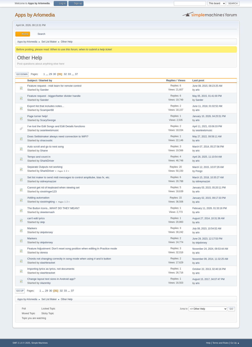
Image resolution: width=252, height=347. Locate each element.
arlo (197, 89)
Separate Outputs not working (44, 166)
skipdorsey (46, 232)
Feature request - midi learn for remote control (54, 85)
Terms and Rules (220, 343)
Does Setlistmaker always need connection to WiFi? (57, 136)
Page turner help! (37, 116)
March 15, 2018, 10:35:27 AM (208, 177)
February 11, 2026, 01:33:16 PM (209, 208)
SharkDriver (47, 160)
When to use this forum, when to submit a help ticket (81, 49)
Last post (198, 80)
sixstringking (47, 201)
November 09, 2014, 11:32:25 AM (210, 259)
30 (54, 74)
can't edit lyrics (36, 218)
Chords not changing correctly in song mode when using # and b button (69, 258)
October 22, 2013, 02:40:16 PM (209, 269)
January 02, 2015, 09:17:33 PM (209, 198)
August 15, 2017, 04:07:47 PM (208, 279)
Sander (44, 89)
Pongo (199, 171)
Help (208, 343)
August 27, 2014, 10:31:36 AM (208, 218)
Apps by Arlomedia (35, 14)
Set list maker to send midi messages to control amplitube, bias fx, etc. (68, 177)
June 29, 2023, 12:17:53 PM (207, 238)
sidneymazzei (48, 181)
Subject (32, 80)
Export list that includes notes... (45, 106)
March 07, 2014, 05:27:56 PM (208, 146)
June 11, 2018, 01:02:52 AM (207, 106)
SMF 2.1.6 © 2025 (21, 343)
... (47, 74)
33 (69, 74)
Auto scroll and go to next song (45, 146)
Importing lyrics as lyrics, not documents (50, 268)
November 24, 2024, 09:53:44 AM (210, 248)
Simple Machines (39, 343)
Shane (44, 150)
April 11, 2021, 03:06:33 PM (207, 126)
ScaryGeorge (48, 120)
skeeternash (47, 212)
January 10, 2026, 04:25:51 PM (209, 116)
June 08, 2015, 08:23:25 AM (207, 85)
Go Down (21, 74)
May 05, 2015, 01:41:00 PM (207, 96)
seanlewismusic (49, 130)
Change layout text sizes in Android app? (51, 278)
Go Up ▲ (235, 343)
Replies (171, 80)
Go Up (19, 291)
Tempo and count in (38, 156)
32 (65, 74)
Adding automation (38, 197)
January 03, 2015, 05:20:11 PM (209, 187)
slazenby (45, 282)
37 (76, 74)
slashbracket (47, 262)
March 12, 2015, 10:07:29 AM (208, 167)
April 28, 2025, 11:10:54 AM (207, 156)
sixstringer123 (48, 191)
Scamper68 (47, 110)
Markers (32, 228)
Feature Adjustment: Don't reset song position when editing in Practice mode (72, 248)
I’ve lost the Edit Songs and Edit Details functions (56, 126)
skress (44, 252)
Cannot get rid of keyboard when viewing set (53, 187)
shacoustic (46, 140)
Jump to (183, 308)
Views (181, 80)
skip (42, 222)
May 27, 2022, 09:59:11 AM (207, 136)
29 (50, 74)
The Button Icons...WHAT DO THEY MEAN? (53, 208)
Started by (47, 80)
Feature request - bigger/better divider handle (53, 95)
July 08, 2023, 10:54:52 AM (206, 228)
